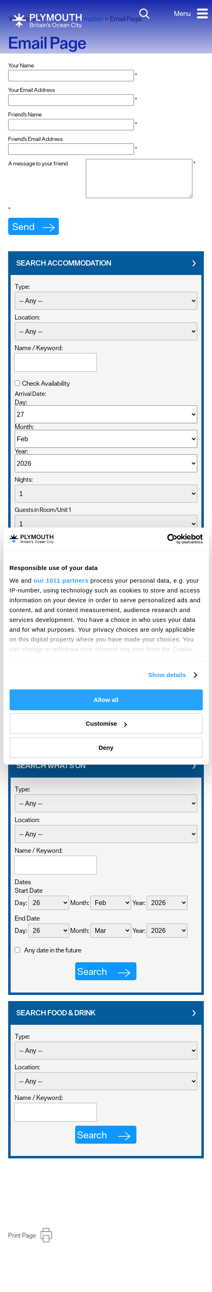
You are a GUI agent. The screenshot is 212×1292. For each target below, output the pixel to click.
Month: (24, 443)
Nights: (24, 496)
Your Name (21, 65)
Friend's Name (25, 114)
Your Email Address (31, 90)
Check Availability (46, 400)
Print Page (22, 1251)
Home (55, 18)
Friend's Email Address (35, 139)
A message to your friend (38, 163)
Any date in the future (52, 966)
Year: (21, 467)
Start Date (28, 907)
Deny (106, 747)
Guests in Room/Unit (43, 526)
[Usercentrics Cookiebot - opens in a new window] (167, 539)
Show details (167, 674)
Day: (21, 418)
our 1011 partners (60, 580)
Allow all (106, 699)
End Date (27, 934)
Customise (106, 723)
